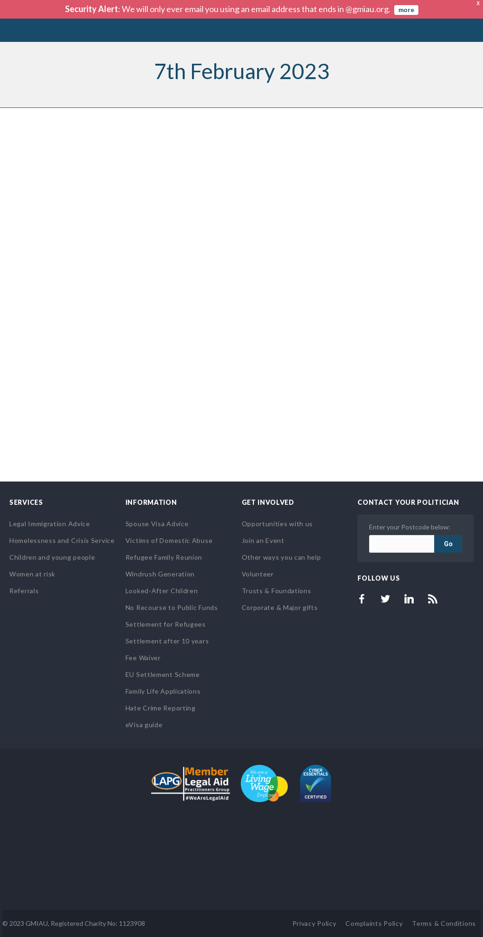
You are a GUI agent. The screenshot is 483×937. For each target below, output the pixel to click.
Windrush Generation (160, 574)
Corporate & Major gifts (280, 607)
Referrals (24, 591)
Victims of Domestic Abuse (169, 540)
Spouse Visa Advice (157, 524)
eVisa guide (144, 725)
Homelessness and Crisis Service (62, 540)
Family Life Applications (163, 691)
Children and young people (52, 557)
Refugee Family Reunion (164, 557)
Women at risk (32, 574)
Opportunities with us (277, 524)
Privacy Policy (314, 923)
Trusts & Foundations (276, 591)
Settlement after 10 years (167, 641)
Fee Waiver (143, 658)
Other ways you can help (281, 557)
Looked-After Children (162, 591)
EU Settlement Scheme (163, 674)
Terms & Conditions (444, 923)
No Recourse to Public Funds (172, 607)
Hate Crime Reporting (161, 708)
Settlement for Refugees (166, 624)
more (406, 9)
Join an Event (263, 540)
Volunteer (258, 574)
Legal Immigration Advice (49, 524)
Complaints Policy (374, 923)
